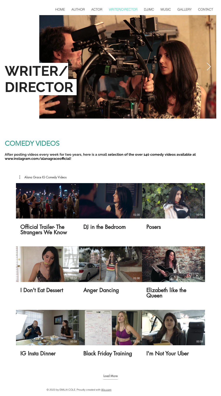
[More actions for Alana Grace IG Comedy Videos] (43, 177)
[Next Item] (208, 67)
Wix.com (106, 389)
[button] (43, 177)
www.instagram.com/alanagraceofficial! (38, 159)
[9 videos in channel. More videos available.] (110, 272)
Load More (110, 376)
